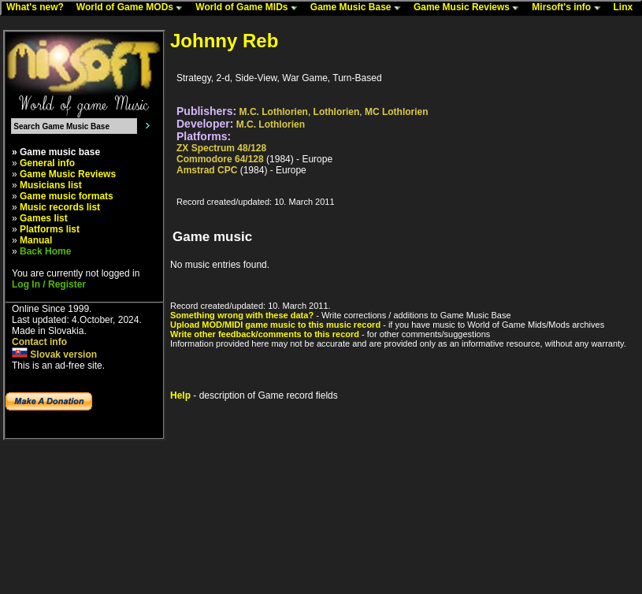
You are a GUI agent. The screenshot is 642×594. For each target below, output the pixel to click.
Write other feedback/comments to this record (264, 334)
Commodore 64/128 (220, 159)
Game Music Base (359, 8)
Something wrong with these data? (242, 315)
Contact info (39, 341)
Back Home (45, 251)
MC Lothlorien (397, 111)
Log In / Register (49, 284)
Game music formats (66, 196)
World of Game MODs (133, 8)
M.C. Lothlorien (273, 111)
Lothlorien (337, 111)
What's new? (39, 8)
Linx (627, 8)
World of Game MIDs (250, 8)
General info (47, 163)
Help (180, 395)
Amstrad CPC (206, 170)
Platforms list (50, 229)
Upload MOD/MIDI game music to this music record (275, 324)
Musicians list (51, 185)
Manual (36, 240)
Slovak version (54, 354)
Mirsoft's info (569, 8)
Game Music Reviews (470, 8)
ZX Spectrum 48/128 (221, 148)
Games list (44, 218)
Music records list (60, 207)
